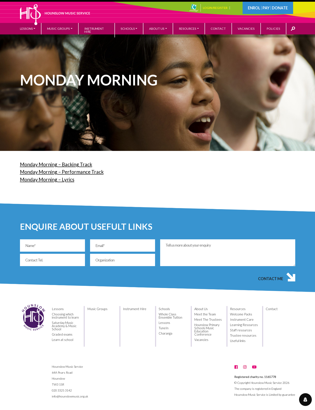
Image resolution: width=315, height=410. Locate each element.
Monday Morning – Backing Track (56, 164)
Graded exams (62, 334)
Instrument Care (242, 319)
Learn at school (62, 340)
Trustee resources (243, 335)
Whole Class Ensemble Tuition (170, 315)
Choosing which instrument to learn (65, 315)
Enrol (254, 8)
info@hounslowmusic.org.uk (70, 396)
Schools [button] (128, 28)
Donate (280, 8)
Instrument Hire (94, 30)
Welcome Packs (241, 314)
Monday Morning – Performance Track (62, 172)
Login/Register (215, 7)
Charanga (165, 333)
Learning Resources (244, 325)
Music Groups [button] (58, 28)
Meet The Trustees (208, 319)
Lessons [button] (26, 28)
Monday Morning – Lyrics (47, 179)
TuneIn (163, 328)
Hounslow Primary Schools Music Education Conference (206, 329)
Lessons (58, 309)
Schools (164, 309)
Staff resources (241, 330)
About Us (201, 309)
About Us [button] (156, 28)
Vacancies (246, 28)
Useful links (238, 341)
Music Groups (97, 309)
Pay (266, 8)
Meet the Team (205, 314)
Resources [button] (187, 28)
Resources (238, 309)
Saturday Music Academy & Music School (64, 326)
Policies (273, 28)
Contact (218, 28)
